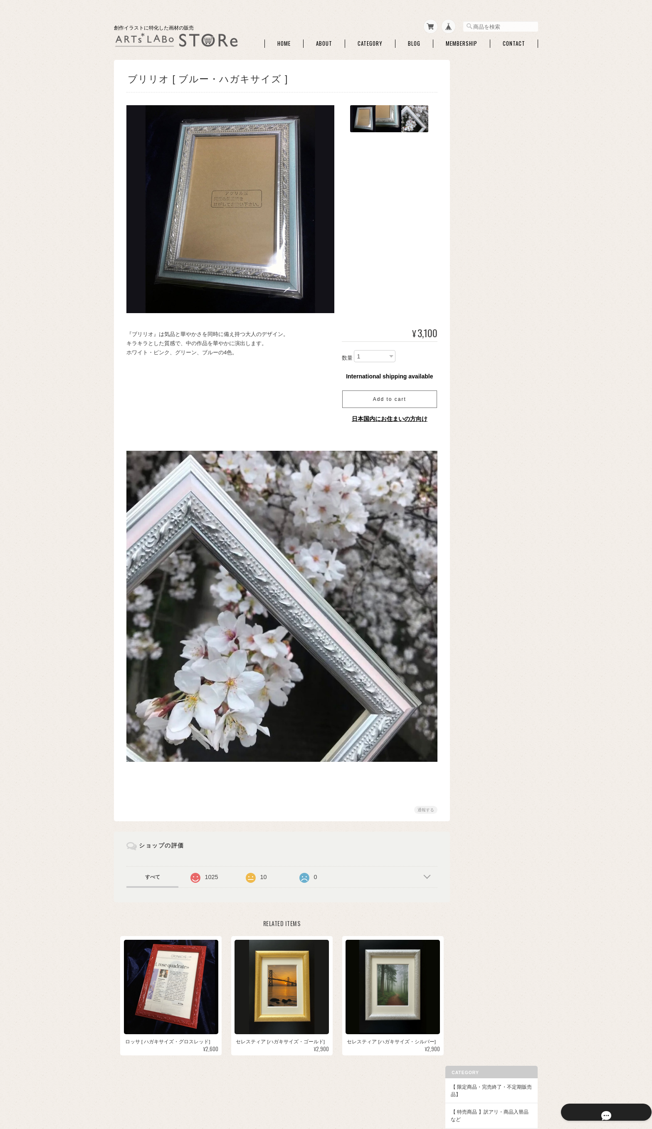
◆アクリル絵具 (479, 706)
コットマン (480, 442)
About (324, 41)
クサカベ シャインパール (496, 585)
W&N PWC (480, 429)
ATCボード (480, 174)
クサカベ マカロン (488, 571)
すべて (152, 871)
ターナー (478, 519)
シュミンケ (480, 454)
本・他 (475, 801)
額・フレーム (483, 627)
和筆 (473, 360)
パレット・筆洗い (488, 258)
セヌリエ (478, 468)
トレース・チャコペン (493, 200)
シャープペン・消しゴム (495, 187)
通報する (422, 804)
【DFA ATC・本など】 (487, 773)
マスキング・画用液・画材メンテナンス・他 (498, 229)
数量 (343, 355)
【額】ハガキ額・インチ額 (492, 612)
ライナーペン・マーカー (495, 213)
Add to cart (386, 397)
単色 (473, 347)
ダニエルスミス (485, 481)
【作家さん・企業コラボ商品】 (497, 755)
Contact (514, 41)
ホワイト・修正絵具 (490, 271)
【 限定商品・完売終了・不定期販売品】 (495, 82)
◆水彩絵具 (474, 387)
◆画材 (469, 146)
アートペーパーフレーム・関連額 (498, 644)
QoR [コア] (480, 533)
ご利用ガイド (477, 869)
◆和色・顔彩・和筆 (484, 318)
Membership (461, 41)
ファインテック (485, 545)
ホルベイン (480, 506)
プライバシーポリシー (414, 1087)
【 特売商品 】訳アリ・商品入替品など (496, 107)
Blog (414, 41)
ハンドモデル (483, 303)
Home (284, 41)
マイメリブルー (485, 494)
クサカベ (478, 558)
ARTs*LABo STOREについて (347, 1087)
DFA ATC (477, 788)
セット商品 (480, 333)
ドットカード (483, 416)
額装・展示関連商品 (490, 673)
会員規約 (529, 1087)
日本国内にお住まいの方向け (386, 416)
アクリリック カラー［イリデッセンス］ (498, 737)
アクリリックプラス (490, 721)
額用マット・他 (485, 660)
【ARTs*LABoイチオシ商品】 (496, 128)
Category (370, 41)
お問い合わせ (477, 905)
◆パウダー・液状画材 (487, 688)
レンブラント (483, 597)
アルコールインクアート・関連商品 (498, 287)
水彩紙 (475, 161)
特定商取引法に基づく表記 (492, 887)
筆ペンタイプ (483, 373)
